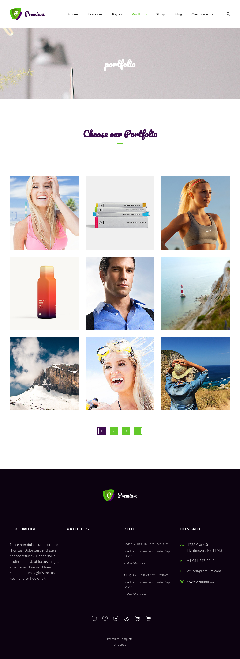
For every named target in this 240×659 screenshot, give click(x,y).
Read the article (136, 563)
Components (202, 14)
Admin (131, 551)
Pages (117, 14)
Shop (160, 14)
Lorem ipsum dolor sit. (146, 544)
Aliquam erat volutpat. (146, 575)
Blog (178, 14)
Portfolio (139, 14)
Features (95, 14)
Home (73, 14)
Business (147, 551)
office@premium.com (204, 571)
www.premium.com (203, 581)
